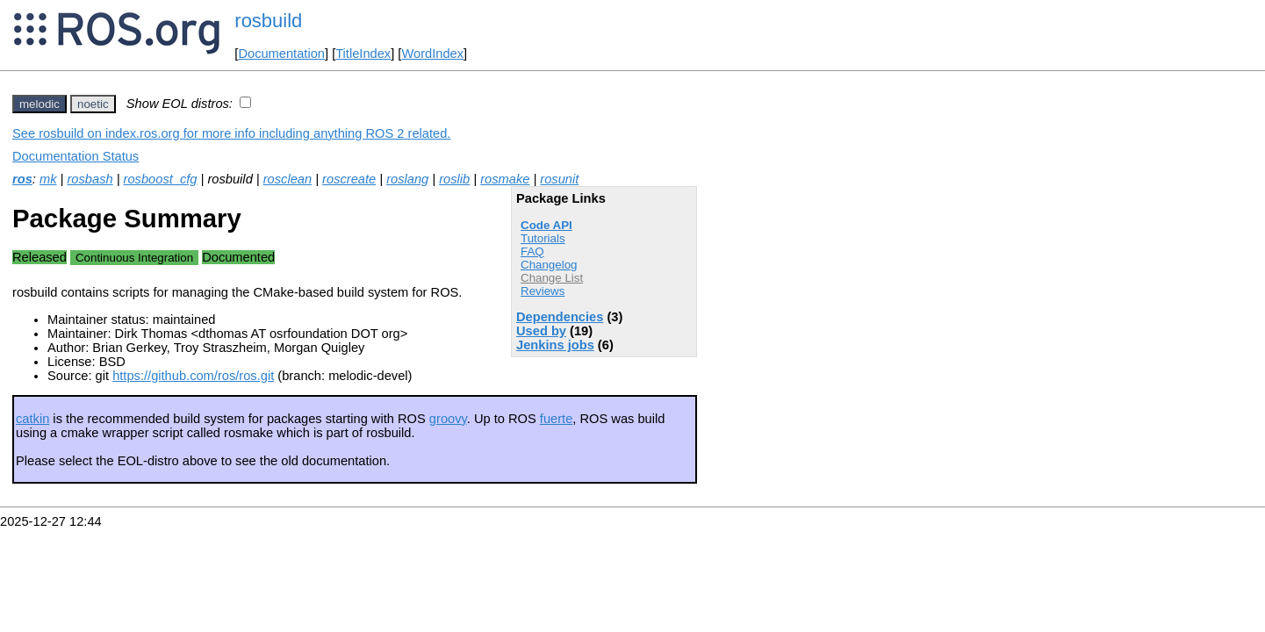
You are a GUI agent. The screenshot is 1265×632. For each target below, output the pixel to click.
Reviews (542, 291)
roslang (407, 179)
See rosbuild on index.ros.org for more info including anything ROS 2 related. (231, 133)
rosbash (89, 179)
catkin (32, 419)
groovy (448, 419)
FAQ (532, 251)
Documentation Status (75, 156)
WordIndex (432, 54)
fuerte (556, 419)
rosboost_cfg (161, 179)
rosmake (504, 179)
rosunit (559, 179)
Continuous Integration (134, 257)
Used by (541, 331)
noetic (93, 104)
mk (48, 179)
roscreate (349, 179)
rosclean (287, 179)
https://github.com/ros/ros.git (193, 376)
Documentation (281, 54)
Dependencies (559, 317)
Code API (546, 225)
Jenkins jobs (555, 345)
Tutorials (543, 238)
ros (22, 179)
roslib (454, 179)
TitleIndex (363, 54)
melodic (39, 104)
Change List (552, 277)
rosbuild (268, 21)
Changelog (549, 264)
